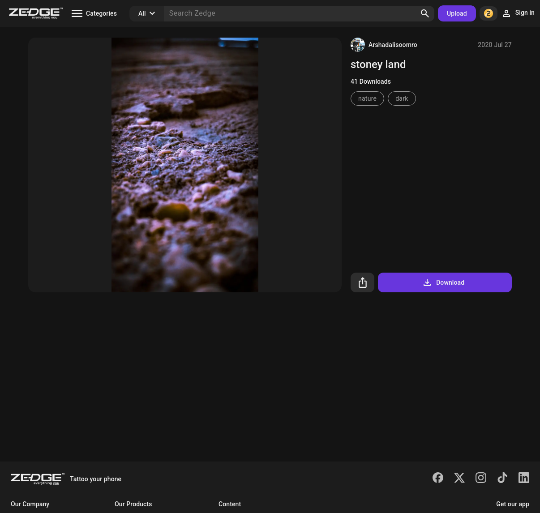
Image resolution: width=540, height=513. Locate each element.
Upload (457, 13)
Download (443, 282)
